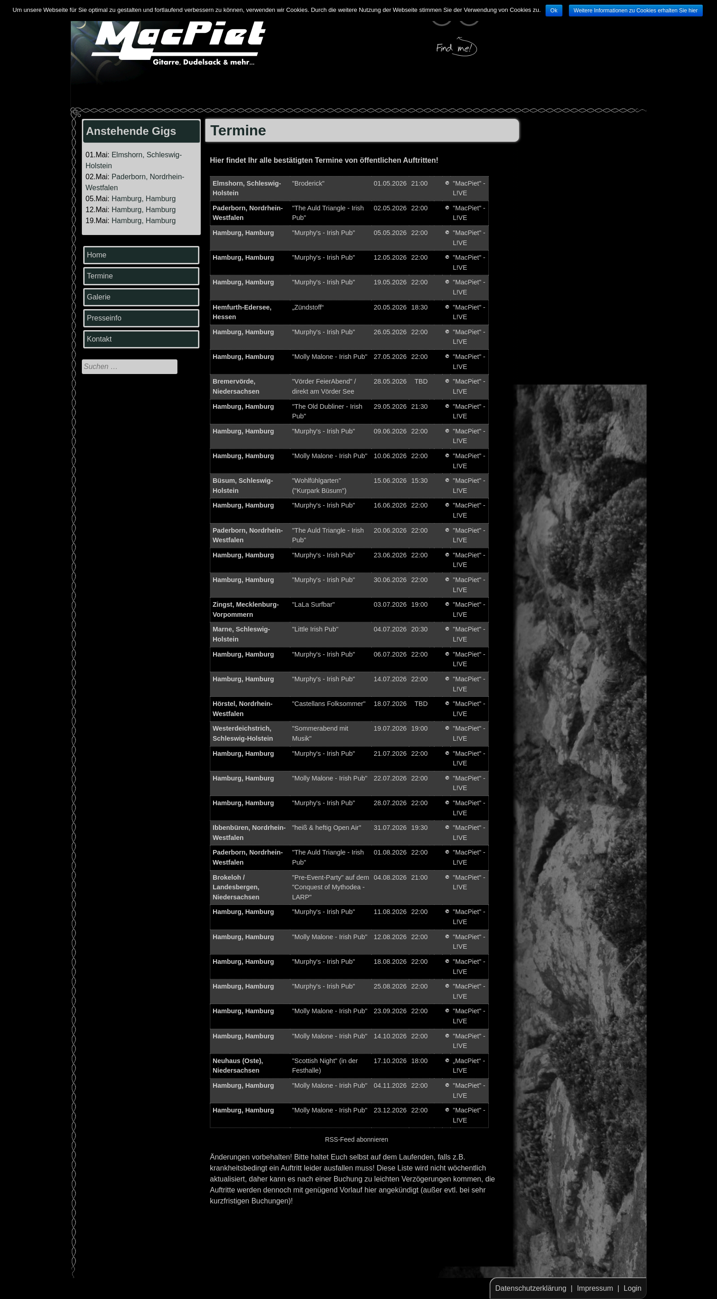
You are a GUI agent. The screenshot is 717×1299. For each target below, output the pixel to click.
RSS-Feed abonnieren (356, 1139)
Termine (100, 276)
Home (97, 255)
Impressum (595, 1288)
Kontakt (99, 339)
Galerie (99, 297)
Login (633, 1288)
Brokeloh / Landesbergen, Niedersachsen (236, 887)
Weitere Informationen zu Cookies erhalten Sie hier (636, 10)
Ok (554, 10)
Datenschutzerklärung (531, 1288)
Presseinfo (104, 318)
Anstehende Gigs (131, 131)
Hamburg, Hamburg (144, 199)
